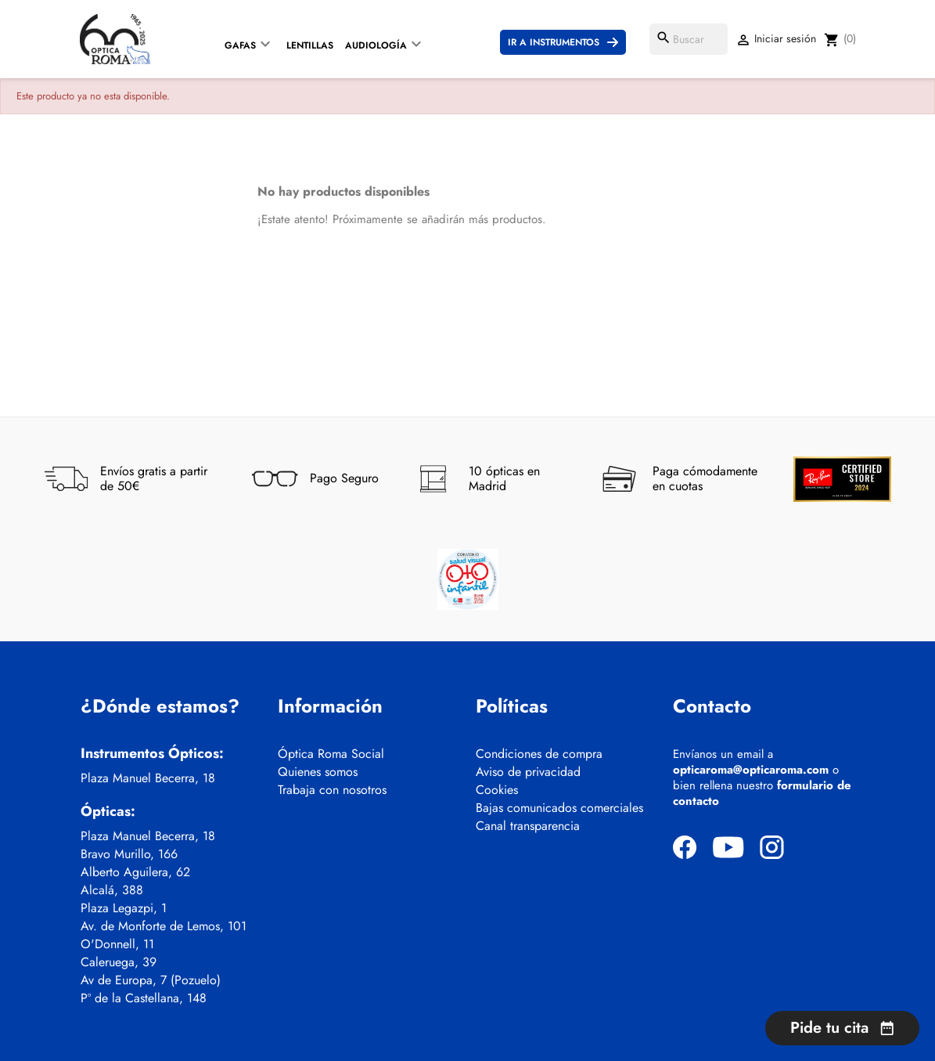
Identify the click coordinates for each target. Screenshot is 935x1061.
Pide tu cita (842, 1027)
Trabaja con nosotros (332, 790)
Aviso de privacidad (528, 772)
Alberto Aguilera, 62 (135, 872)
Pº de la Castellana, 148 (144, 998)
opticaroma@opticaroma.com (751, 769)
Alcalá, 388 (112, 890)
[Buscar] (688, 39)
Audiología (376, 45)
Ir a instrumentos (553, 42)
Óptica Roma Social (331, 754)
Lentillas (309, 45)
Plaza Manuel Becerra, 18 (148, 778)
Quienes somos (318, 772)
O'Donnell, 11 (117, 944)
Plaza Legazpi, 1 (124, 908)
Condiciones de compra (539, 754)
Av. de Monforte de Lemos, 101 (163, 926)
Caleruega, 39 (118, 962)
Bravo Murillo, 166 (129, 854)
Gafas (240, 45)
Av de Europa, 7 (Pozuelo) (151, 980)
